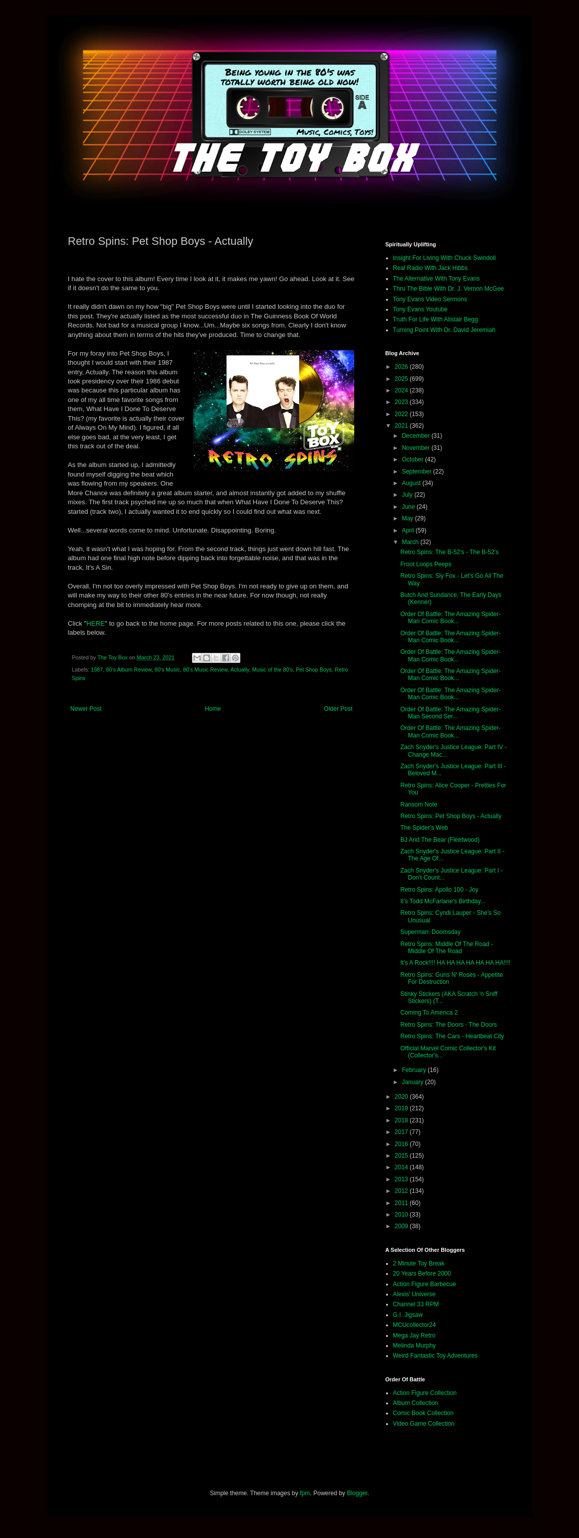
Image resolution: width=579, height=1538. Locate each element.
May (408, 518)
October (413, 459)
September (417, 471)
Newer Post (86, 708)
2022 (402, 414)
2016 (402, 1144)
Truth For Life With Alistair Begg (435, 319)
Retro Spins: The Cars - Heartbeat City (452, 1036)
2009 (402, 1226)
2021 (402, 425)
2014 (402, 1167)
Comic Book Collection (423, 1413)
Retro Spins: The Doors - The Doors (448, 1024)
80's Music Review (205, 669)
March (411, 542)
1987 (97, 669)
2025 (402, 378)
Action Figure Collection (425, 1392)
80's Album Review (128, 669)
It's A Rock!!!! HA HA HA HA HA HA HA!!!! (455, 962)
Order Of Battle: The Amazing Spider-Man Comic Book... (450, 618)
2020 (402, 1096)
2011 (402, 1203)
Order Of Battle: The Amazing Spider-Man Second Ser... (450, 713)
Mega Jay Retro (414, 1335)
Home (213, 708)
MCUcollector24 (414, 1324)
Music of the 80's (272, 669)
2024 (402, 390)
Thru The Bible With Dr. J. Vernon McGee (448, 288)
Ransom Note (418, 804)
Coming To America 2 (429, 1012)
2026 (402, 366)
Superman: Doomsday (430, 931)
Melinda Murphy (414, 1345)
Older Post (338, 708)
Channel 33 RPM (416, 1304)
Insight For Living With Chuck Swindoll (444, 257)
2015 (402, 1155)
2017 (402, 1131)
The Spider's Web (424, 827)
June (409, 506)
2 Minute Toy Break (419, 1263)
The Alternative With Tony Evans (436, 278)
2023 (402, 402)
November (416, 447)
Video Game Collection (424, 1423)
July (408, 494)
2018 (402, 1120)
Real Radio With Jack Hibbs (430, 268)
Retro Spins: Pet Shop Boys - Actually (450, 816)
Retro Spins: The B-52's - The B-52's (449, 552)
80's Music (167, 669)
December (416, 435)
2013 (402, 1179)
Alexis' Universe (414, 1294)
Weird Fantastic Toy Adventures (435, 1355)
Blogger (357, 1493)
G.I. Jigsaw (408, 1314)
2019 (402, 1108)
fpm (305, 1493)
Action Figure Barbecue (424, 1284)
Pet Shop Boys (314, 669)
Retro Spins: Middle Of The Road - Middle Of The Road (446, 948)
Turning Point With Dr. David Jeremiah (444, 329)
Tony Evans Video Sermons (430, 299)
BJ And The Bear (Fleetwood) (439, 839)
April (408, 530)
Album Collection (415, 1403)
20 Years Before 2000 (422, 1273)
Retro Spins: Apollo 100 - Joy (439, 889)
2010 (402, 1214)
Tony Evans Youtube (420, 309)
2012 (402, 1190)
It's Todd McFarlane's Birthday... (442, 901)
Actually (239, 669)
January (413, 1082)
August (412, 483)
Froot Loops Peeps (425, 564)
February (414, 1070)
